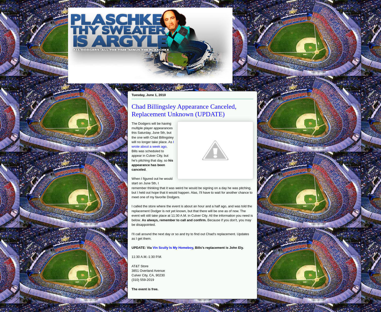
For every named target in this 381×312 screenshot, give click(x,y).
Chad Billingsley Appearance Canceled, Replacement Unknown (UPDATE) (184, 110)
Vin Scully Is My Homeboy (173, 248)
